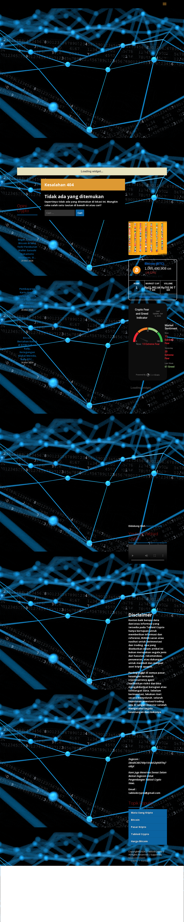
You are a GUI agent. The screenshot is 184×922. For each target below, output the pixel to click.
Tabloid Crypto (140, 834)
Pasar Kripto (138, 827)
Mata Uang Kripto (142, 812)
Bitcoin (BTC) (154, 263)
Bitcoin (135, 819)
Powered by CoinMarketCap (152, 297)
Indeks (134, 860)
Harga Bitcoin (139, 841)
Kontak (145, 860)
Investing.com (154, 526)
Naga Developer (136, 857)
